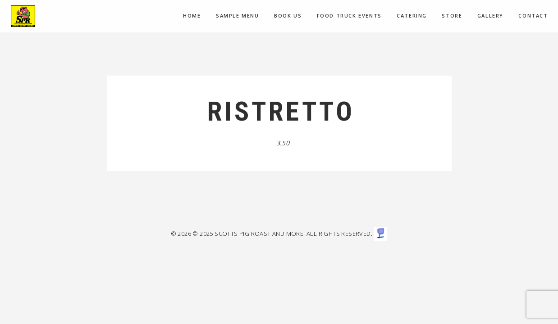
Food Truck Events (349, 15)
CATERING (412, 15)
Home (192, 15)
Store (452, 15)
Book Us (288, 15)
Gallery (490, 15)
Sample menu (237, 15)
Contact (533, 15)
